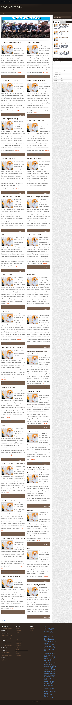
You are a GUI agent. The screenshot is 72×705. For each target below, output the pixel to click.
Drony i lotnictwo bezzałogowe (12, 347)
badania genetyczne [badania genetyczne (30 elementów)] (48, 630)
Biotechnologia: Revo (64, 31)
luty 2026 (17, 632)
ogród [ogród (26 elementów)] (46, 664)
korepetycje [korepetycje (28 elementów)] (48, 652)
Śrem (3, 425)
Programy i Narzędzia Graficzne (38, 197)
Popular (57, 22)
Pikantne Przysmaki (8, 158)
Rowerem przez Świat (34, 158)
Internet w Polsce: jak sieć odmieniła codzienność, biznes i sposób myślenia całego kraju (38, 470)
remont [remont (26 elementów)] (46, 676)
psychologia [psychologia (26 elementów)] (47, 673)
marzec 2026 (18, 630)
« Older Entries (4, 620)
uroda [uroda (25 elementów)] (53, 685)
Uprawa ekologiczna (34, 391)
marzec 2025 (18, 655)
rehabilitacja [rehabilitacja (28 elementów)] (51, 675)
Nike (28, 548)
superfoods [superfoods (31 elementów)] (49, 681)
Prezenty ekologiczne (8, 500)
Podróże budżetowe (33, 42)
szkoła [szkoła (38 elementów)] (49, 683)
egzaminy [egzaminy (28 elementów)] (47, 646)
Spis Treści (15, 1)
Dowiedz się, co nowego (58, 80)
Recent (62, 22)
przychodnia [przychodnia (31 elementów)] (49, 671)
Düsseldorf (30, 510)
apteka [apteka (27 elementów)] (46, 628)
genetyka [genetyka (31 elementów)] (48, 649)
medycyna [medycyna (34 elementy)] (49, 657)
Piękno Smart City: (63, 37)
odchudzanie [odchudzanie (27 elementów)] (52, 662)
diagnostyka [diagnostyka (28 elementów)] (51, 641)
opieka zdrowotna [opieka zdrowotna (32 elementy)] (50, 667)
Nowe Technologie (11, 7)
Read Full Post (21, 77)
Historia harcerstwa (8, 387)
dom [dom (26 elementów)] (50, 643)
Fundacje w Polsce (33, 431)
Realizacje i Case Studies (10, 80)
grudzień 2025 (18, 636)
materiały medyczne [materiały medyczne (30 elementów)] (49, 654)
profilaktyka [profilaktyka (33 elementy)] (49, 670)
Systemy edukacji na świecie (11, 576)
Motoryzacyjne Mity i (64, 24)
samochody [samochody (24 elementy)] (51, 676)
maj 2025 (17, 651)
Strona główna (3, 1)
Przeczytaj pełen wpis (58, 65)
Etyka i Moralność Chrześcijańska (13, 464)
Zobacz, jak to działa (58, 78)
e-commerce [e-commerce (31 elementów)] (49, 644)
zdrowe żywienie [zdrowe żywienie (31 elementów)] (48, 694)
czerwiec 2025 (18, 649)
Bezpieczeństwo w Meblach (36, 80)
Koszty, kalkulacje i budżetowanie (13, 538)
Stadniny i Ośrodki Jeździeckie (37, 235)
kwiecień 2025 (18, 653)
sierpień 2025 (18, 645)
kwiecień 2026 (18, 628)
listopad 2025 (18, 639)
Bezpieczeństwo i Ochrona (10, 197)
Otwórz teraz (56, 76)
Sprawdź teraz (57, 63)
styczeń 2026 (18, 634)
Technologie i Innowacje (10, 119)
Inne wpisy (5, 311)
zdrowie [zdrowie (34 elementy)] (48, 697)
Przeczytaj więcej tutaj (58, 61)
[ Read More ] (19, 72)
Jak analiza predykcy (64, 51)
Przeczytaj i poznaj (57, 72)
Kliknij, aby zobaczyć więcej (59, 70)
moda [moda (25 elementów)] (52, 658)
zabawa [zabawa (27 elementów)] (49, 689)
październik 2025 (19, 641)
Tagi (19, 1)
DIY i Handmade (7, 235)
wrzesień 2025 (18, 643)
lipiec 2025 (18, 647)
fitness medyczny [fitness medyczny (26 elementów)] (50, 647)
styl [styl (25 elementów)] (47, 679)
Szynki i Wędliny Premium (36, 120)
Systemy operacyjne (34, 313)
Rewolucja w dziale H (64, 43)
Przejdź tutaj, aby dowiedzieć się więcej (61, 68)
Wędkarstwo (31, 275)
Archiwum (10, 1)
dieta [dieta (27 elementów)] (46, 643)
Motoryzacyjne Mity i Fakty (11, 42)
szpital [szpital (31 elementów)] (47, 685)
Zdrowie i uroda (7, 275)
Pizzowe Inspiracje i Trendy (36, 585)
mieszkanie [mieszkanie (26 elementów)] (47, 658)
